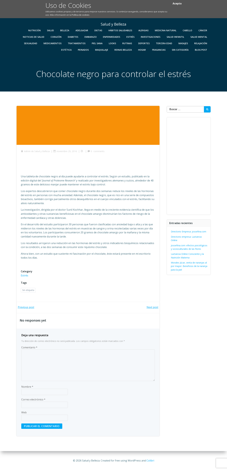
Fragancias (159, 49)
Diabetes (73, 36)
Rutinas (127, 43)
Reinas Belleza (123, 49)
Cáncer (203, 30)
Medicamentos (53, 43)
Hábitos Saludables (120, 30)
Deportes (144, 43)
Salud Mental (199, 36)
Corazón (56, 36)
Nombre (27, 388)
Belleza (65, 30)
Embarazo (91, 36)
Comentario (29, 348)
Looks (112, 43)
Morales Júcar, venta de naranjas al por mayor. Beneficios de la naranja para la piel (189, 266)
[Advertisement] (78, 165)
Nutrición (35, 30)
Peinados (83, 49)
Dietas (98, 30)
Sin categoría (180, 49)
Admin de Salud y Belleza (35, 152)
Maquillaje (101, 49)
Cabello (187, 30)
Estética (66, 49)
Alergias (144, 30)
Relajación (201, 43)
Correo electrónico (33, 400)
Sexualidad (31, 43)
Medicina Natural (166, 30)
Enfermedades (111, 36)
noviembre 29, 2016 (65, 152)
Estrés (131, 36)
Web (24, 413)
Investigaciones (151, 36)
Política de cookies (80, 14)
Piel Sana (97, 43)
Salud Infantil (175, 36)
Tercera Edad (164, 43)
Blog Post (201, 49)
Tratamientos (77, 43)
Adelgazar (82, 30)
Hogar (142, 49)
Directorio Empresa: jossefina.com (188, 231)
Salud (50, 30)
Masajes (183, 43)
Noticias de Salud (34, 36)
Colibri (150, 460)
